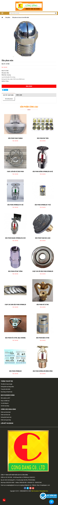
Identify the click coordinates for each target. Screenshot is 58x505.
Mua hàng (29, 86)
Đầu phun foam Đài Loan (42, 238)
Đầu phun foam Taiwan (15, 138)
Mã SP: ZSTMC (6, 64)
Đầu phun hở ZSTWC (43, 304)
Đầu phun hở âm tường (15, 271)
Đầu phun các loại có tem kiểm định (20, 17)
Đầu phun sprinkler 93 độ (15, 205)
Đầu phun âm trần (42, 138)
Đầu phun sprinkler (15, 371)
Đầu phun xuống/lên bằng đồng (43, 371)
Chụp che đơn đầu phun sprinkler (15, 304)
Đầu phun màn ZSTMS (42, 338)
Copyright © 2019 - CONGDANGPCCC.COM (20, 491)
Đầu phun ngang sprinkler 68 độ (15, 238)
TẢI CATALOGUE (9, 99)
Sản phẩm (7, 17)
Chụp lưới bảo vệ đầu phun (15, 171)
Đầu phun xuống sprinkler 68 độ (43, 171)
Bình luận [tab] (19, 95)
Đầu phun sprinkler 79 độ (43, 205)
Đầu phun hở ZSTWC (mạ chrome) (15, 338)
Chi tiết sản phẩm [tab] (8, 95)
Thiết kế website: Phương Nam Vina (39, 491)
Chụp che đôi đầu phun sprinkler (42, 271)
